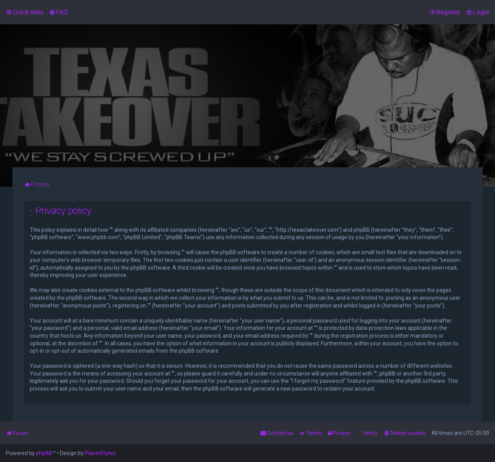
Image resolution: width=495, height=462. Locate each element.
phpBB (44, 453)
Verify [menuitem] (370, 433)
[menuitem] (58, 12)
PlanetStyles (100, 453)
